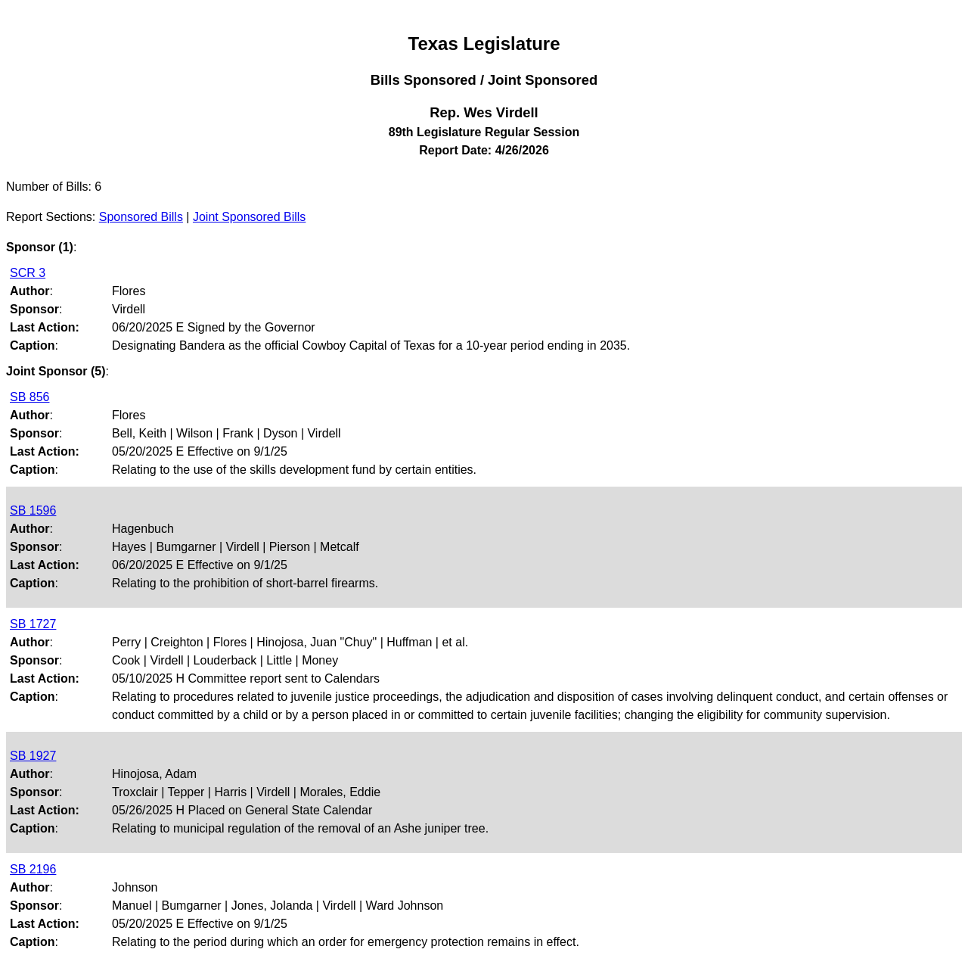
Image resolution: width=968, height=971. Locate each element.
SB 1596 (33, 510)
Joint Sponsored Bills (249, 216)
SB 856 (29, 397)
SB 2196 (33, 869)
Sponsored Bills (141, 216)
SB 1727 (33, 624)
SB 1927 (33, 755)
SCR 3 (27, 272)
